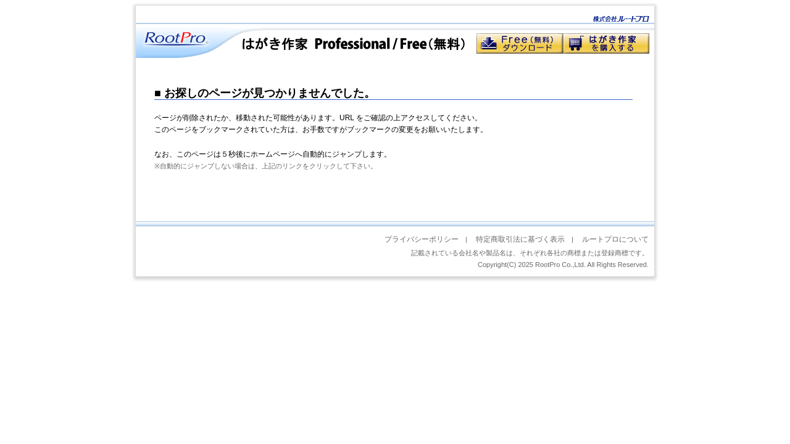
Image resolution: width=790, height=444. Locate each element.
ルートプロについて (615, 239)
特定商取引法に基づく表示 (520, 239)
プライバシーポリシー (422, 239)
